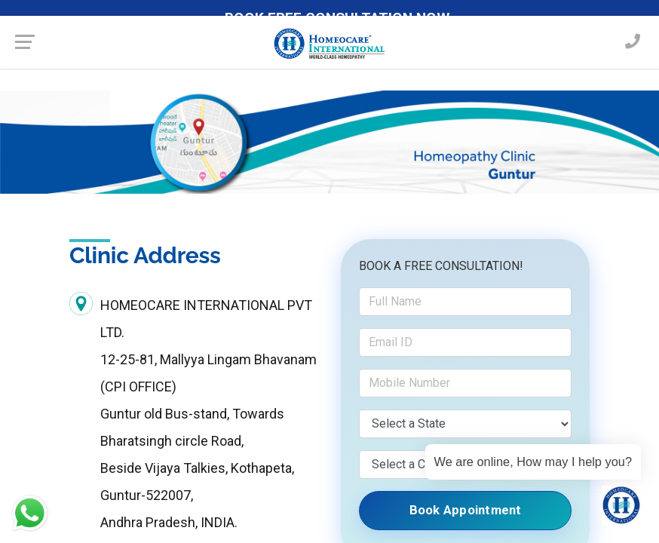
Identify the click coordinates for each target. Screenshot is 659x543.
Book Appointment (465, 510)
